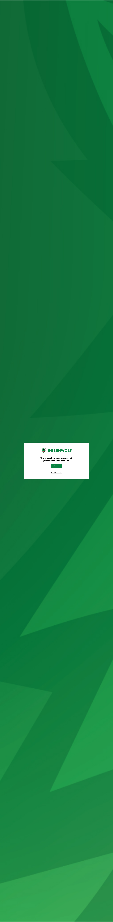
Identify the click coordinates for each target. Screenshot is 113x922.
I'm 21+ (56, 466)
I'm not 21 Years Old (56, 473)
